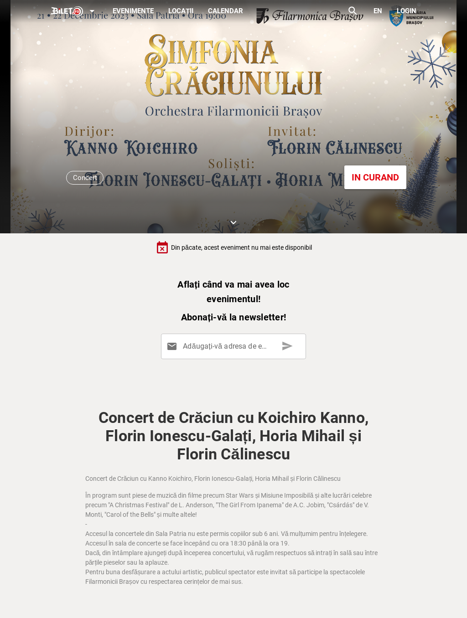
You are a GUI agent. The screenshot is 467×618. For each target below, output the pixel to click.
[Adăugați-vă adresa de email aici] (235, 346)
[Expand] (74, 11)
